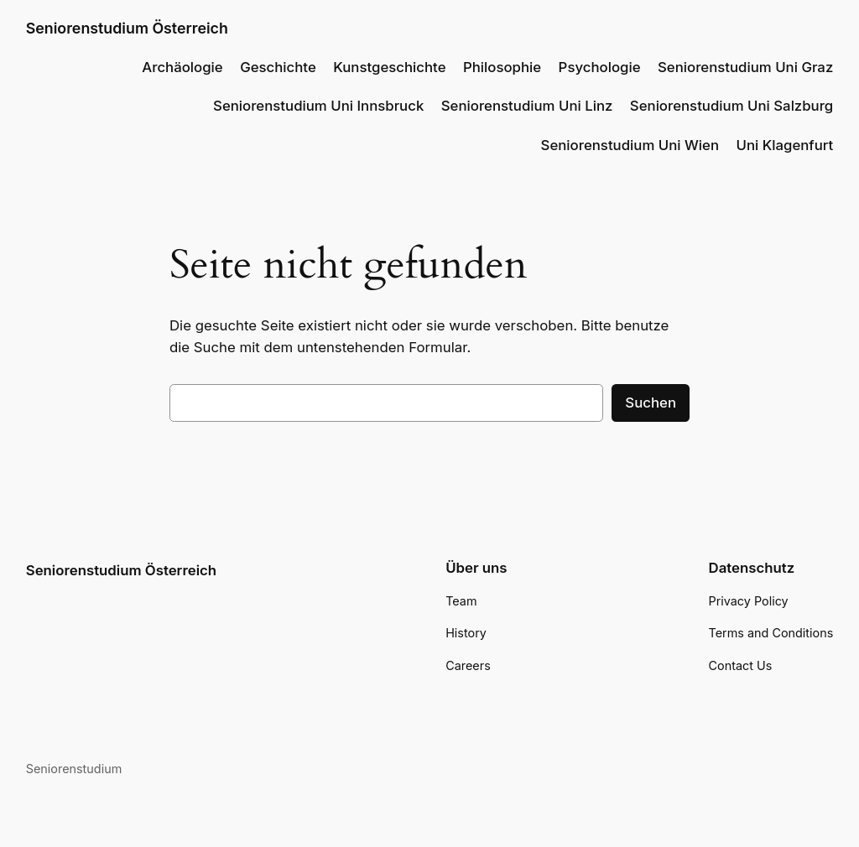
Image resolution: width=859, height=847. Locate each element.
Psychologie (600, 67)
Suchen (650, 402)
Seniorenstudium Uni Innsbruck (318, 105)
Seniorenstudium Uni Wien (630, 145)
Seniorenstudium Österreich (127, 28)
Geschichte (278, 67)
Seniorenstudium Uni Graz (745, 67)
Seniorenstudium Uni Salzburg (731, 105)
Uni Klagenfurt (784, 145)
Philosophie (502, 67)
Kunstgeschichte (389, 67)
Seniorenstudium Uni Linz (527, 105)
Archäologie (182, 67)
